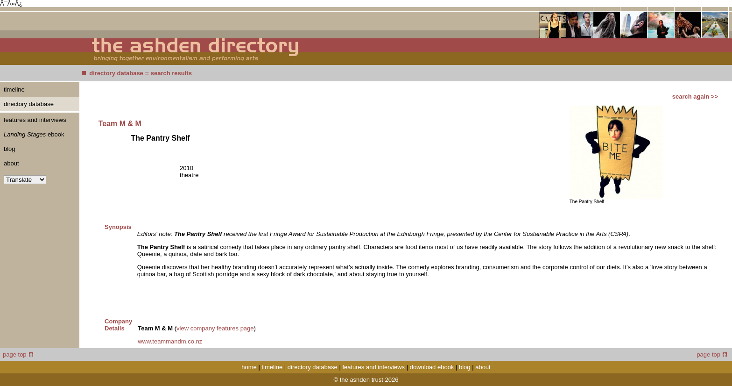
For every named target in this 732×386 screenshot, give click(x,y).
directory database (116, 73)
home (249, 367)
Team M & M (120, 124)
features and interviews (35, 119)
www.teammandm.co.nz (170, 341)
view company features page (214, 328)
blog (9, 148)
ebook (34, 134)
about (11, 163)
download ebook (432, 367)
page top (18, 354)
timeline (14, 89)
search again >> (695, 96)
